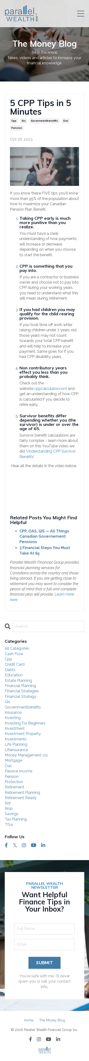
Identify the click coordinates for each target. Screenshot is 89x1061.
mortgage (13, 760)
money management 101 (26, 755)
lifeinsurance (16, 750)
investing (13, 717)
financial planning (20, 686)
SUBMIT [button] (44, 962)
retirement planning (22, 792)
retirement (14, 787)
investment (15, 728)
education (14, 675)
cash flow (14, 654)
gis (24, 120)
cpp (13, 120)
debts (10, 670)
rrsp (9, 808)
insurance (13, 712)
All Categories (17, 648)
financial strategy (20, 696)
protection (14, 782)
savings (12, 813)
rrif (8, 803)
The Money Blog (52, 1020)
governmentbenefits (44, 120)
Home (28, 1020)
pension (16, 128)
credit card (14, 664)
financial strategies (22, 691)
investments (16, 739)
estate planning (18, 680)
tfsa (9, 824)
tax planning (16, 819)
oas (65, 120)
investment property (23, 733)
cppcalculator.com (50, 388)
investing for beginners (25, 723)
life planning (16, 744)
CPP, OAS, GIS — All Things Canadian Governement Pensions (44, 536)
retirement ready (21, 798)
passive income (18, 771)
